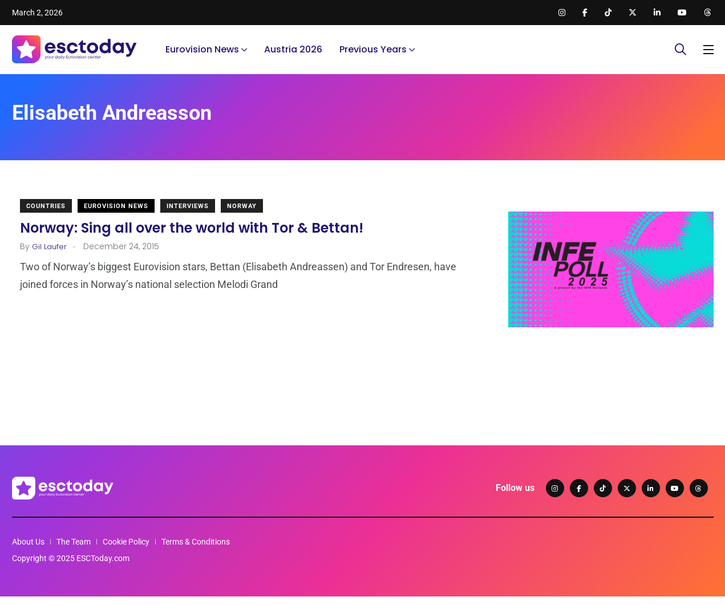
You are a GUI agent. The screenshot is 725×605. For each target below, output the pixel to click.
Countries (55, 214)
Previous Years (373, 53)
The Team (73, 550)
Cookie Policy (126, 550)
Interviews (197, 214)
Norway (251, 214)
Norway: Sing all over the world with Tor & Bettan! (200, 236)
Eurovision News (202, 53)
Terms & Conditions (195, 550)
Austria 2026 (293, 53)
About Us (28, 550)
